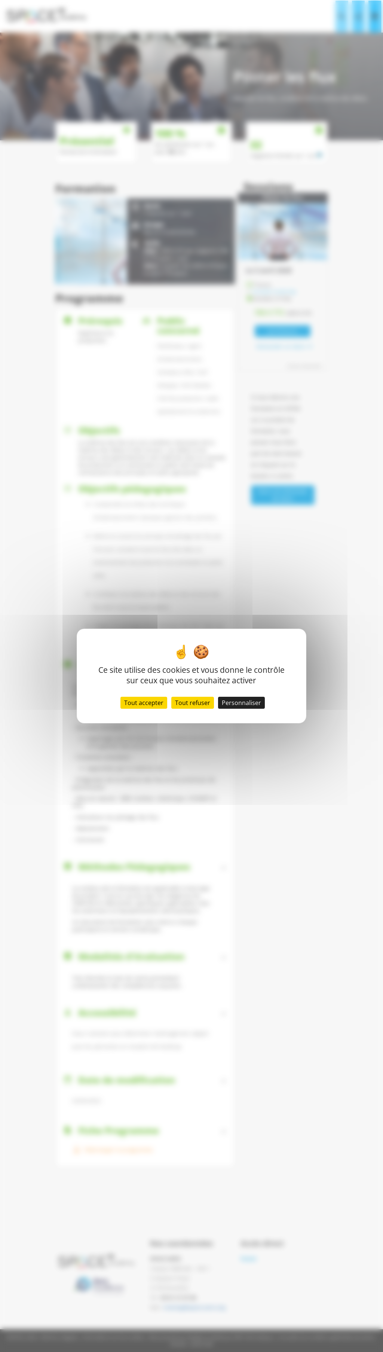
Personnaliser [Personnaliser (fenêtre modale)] (241, 703)
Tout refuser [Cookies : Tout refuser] (192, 703)
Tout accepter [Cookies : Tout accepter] (143, 703)
